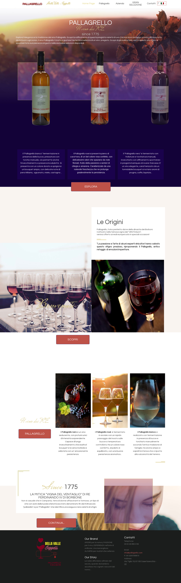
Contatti (151, 3)
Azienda (120, 3)
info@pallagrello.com (133, 553)
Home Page (88, 3)
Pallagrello (104, 3)
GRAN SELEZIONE (135, 3)
